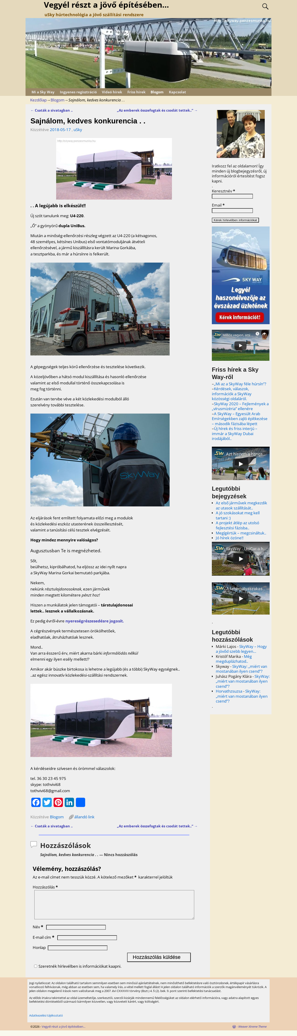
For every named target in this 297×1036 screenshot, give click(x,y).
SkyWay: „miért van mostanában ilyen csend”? (241, 669)
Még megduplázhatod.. (234, 659)
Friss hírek (136, 92)
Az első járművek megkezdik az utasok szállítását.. (241, 505)
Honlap (39, 953)
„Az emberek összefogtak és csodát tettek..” (157, 110)
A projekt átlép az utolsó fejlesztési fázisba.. (237, 525)
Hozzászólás (46, 887)
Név (38, 932)
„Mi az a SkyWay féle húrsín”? (240, 383)
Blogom (157, 92)
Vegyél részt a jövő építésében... (63, 1032)
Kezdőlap (38, 100)
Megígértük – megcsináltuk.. (241, 533)
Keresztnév (223, 191)
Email (218, 205)
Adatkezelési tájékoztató (46, 1021)
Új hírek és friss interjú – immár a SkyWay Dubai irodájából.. (234, 433)
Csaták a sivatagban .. (51, 110)
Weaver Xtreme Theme (252, 1032)
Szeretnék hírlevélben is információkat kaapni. (77, 971)
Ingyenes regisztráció (78, 92)
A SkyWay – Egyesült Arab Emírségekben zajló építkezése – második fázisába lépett (240, 418)
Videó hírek (112, 92)
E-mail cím (44, 942)
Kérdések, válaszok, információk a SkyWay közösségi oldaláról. (232, 393)
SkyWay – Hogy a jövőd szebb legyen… (241, 649)
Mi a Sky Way (43, 92)
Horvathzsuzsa (229, 691)
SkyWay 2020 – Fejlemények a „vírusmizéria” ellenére (240, 406)
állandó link (84, 816)
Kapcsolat (177, 92)
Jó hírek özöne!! (229, 537)
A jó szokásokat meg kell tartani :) (238, 515)
